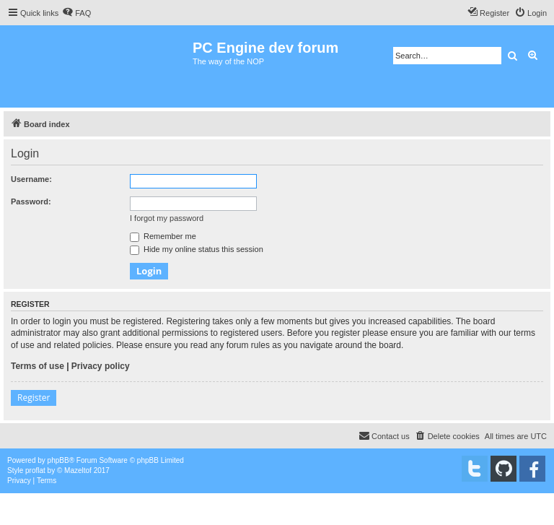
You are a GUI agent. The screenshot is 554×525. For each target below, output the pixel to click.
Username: (31, 179)
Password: (31, 201)
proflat (35, 470)
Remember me (163, 236)
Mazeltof (78, 470)
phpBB (58, 460)
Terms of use (37, 366)
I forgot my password (166, 218)
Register (33, 397)
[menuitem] (76, 13)
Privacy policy (100, 366)
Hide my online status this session (196, 249)
